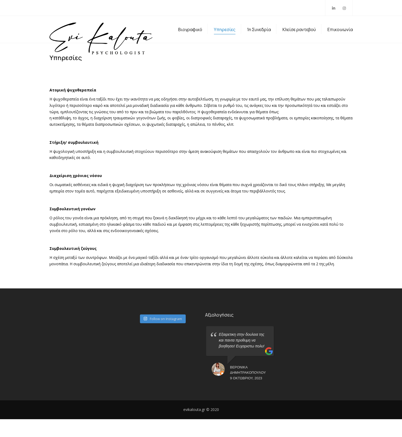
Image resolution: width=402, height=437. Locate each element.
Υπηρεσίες (224, 38)
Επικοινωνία (340, 38)
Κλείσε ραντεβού (299, 38)
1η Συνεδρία (259, 38)
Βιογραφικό (190, 38)
